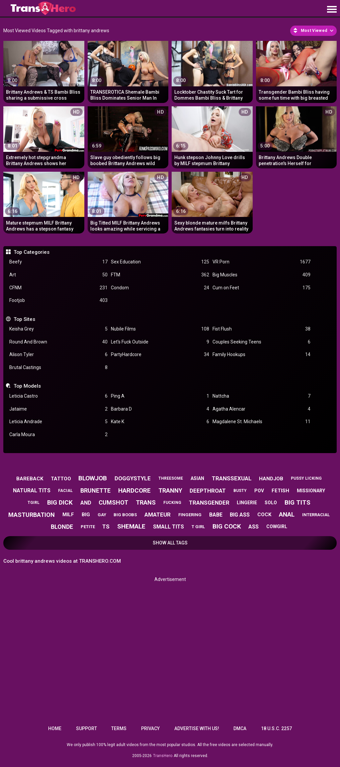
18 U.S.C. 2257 (276, 728)
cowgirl (276, 526)
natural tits (31, 490)
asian (197, 478)
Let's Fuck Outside (160, 342)
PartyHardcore (160, 354)
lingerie (247, 502)
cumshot (113, 502)
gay (102, 514)
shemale (131, 526)
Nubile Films (160, 329)
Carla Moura (58, 434)
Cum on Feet (261, 288)
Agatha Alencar (261, 409)
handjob (271, 479)
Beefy (58, 262)
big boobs (125, 514)
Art (58, 275)
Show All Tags (170, 542)
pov (259, 490)
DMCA (239, 728)
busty (240, 490)
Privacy (150, 728)
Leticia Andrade (58, 422)
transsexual (232, 478)
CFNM (58, 288)
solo (271, 502)
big (86, 515)
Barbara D (160, 409)
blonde (62, 526)
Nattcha (261, 396)
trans (146, 502)
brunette (95, 490)
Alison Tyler (58, 354)
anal (287, 514)
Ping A (160, 396)
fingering (190, 514)
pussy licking (306, 478)
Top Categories (31, 252)
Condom (160, 288)
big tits (297, 502)
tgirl (34, 502)
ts (106, 526)
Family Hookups (261, 354)
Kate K (160, 422)
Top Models (27, 386)
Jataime (58, 409)
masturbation (31, 514)
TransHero (162, 755)
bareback (29, 479)
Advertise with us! (196, 728)
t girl (198, 526)
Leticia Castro (58, 396)
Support (86, 728)
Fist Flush (261, 329)
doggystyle (133, 478)
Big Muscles (261, 275)
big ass (240, 515)
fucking (172, 502)
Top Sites (24, 319)
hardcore (134, 490)
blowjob (92, 478)
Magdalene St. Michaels (261, 422)
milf (68, 515)
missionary (311, 490)
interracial (316, 514)
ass (253, 527)
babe (215, 515)
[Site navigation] (332, 9)
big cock (226, 526)
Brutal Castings (58, 367)
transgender (209, 502)
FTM (160, 275)
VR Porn (261, 262)
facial (65, 490)
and (85, 503)
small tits (168, 527)
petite (88, 526)
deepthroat (208, 490)
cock (264, 515)
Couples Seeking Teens (261, 342)
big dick (60, 502)
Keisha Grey (58, 329)
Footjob (58, 300)
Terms (119, 728)
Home (54, 728)
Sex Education (160, 262)
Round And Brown (58, 342)
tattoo (61, 479)
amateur (157, 514)
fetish (280, 491)
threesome (170, 478)
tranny (170, 490)
